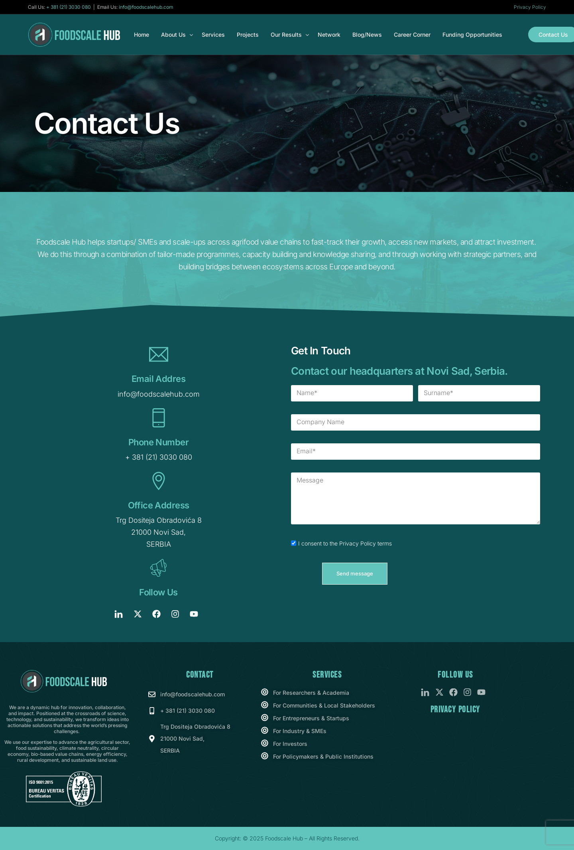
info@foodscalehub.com (146, 7)
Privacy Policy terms (365, 543)
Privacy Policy (530, 7)
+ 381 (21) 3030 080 (68, 7)
